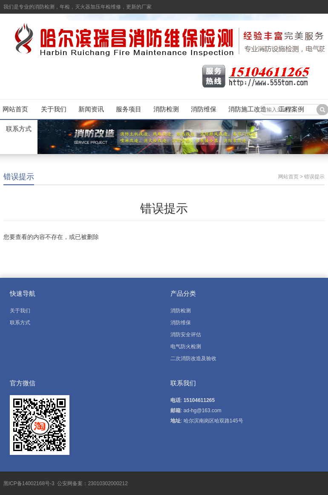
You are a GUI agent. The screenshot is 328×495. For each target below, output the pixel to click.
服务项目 (128, 109)
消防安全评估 (185, 335)
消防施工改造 (247, 109)
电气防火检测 (185, 346)
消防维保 (203, 109)
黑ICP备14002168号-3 (29, 483)
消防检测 (166, 109)
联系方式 (19, 128)
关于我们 (53, 109)
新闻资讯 (91, 109)
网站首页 (15, 109)
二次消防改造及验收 (193, 358)
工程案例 (291, 109)
